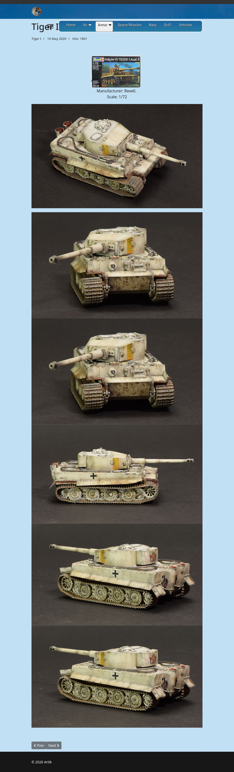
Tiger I (36, 38)
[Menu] (50, 26)
